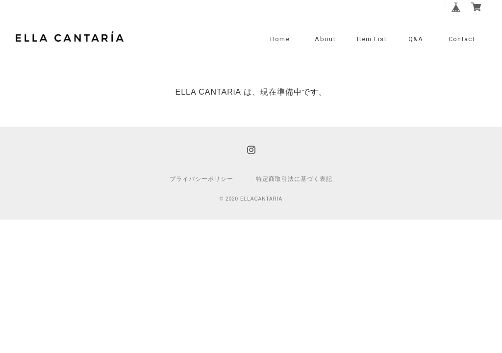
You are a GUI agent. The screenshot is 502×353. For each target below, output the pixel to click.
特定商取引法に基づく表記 (294, 179)
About (325, 39)
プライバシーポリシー (201, 179)
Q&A (416, 39)
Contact (462, 39)
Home (280, 39)
